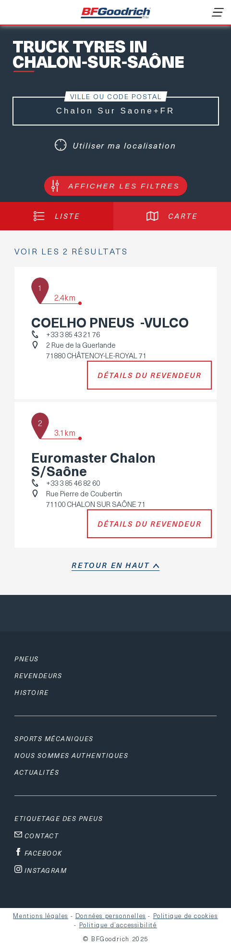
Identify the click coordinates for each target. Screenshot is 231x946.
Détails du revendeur (149, 375)
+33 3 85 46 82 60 (73, 483)
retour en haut (110, 565)
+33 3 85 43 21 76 (73, 334)
